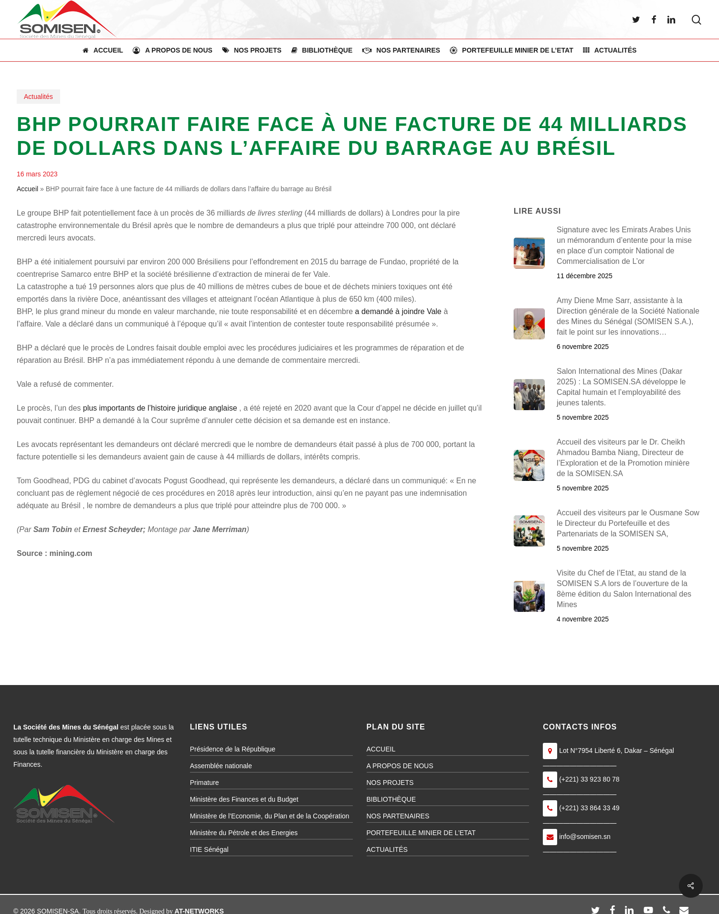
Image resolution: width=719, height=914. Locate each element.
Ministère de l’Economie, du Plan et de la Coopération (269, 816)
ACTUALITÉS (387, 849)
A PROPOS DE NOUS (400, 766)
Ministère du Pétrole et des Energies (244, 833)
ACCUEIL (381, 749)
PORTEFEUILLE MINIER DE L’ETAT (421, 833)
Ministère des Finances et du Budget (244, 799)
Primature (204, 782)
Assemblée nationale (221, 766)
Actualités (38, 96)
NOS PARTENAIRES (398, 816)
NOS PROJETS (390, 782)
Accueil (27, 189)
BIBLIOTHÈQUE (391, 799)
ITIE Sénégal (209, 849)
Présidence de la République (232, 749)
